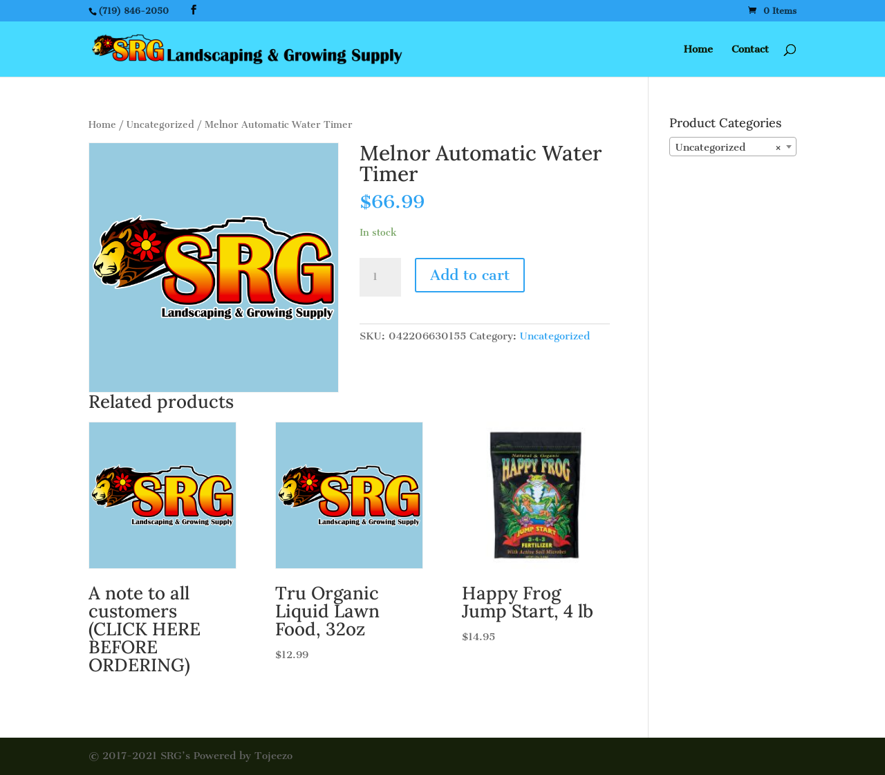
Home (698, 49)
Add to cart (470, 274)
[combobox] (732, 146)
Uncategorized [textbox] (729, 147)
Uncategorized (160, 125)
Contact (750, 49)
